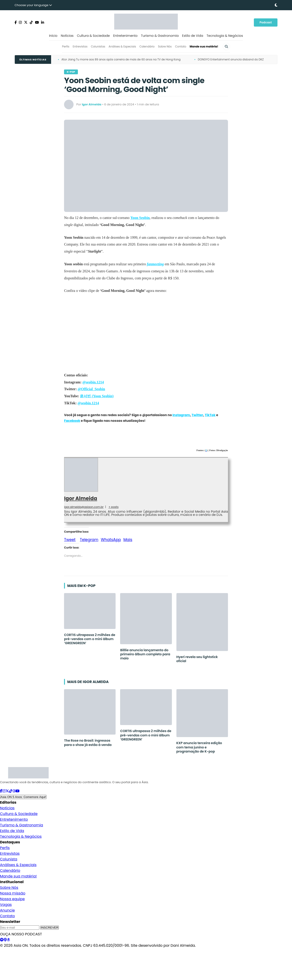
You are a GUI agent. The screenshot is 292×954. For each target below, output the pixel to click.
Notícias (67, 35)
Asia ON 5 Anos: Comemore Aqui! (23, 797)
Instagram (181, 415)
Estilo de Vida (192, 35)
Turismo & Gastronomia (160, 35)
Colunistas (98, 46)
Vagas (6, 904)
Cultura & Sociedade (93, 35)
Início (53, 35)
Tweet (69, 538)
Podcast (266, 22)
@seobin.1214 (93, 382)
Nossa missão (12, 893)
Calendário (147, 46)
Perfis (65, 46)
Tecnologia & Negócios (225, 35)
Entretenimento (125, 35)
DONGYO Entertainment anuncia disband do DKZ (231, 59)
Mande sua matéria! (204, 46)
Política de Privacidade (15, 951)
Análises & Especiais (122, 46)
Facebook (72, 420)
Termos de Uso (45, 951)
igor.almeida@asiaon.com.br (84, 507)
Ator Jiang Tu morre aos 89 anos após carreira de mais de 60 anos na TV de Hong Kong (121, 59)
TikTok (210, 415)
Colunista (8, 859)
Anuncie (7, 910)
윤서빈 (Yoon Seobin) (97, 396)
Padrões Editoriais (72, 951)
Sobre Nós (165, 46)
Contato (180, 46)
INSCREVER (49, 927)
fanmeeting (155, 264)
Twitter (197, 415)
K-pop (71, 72)
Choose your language (33, 5)
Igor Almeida (80, 498)
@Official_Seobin (91, 389)
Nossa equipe (12, 899)
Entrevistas (80, 46)
